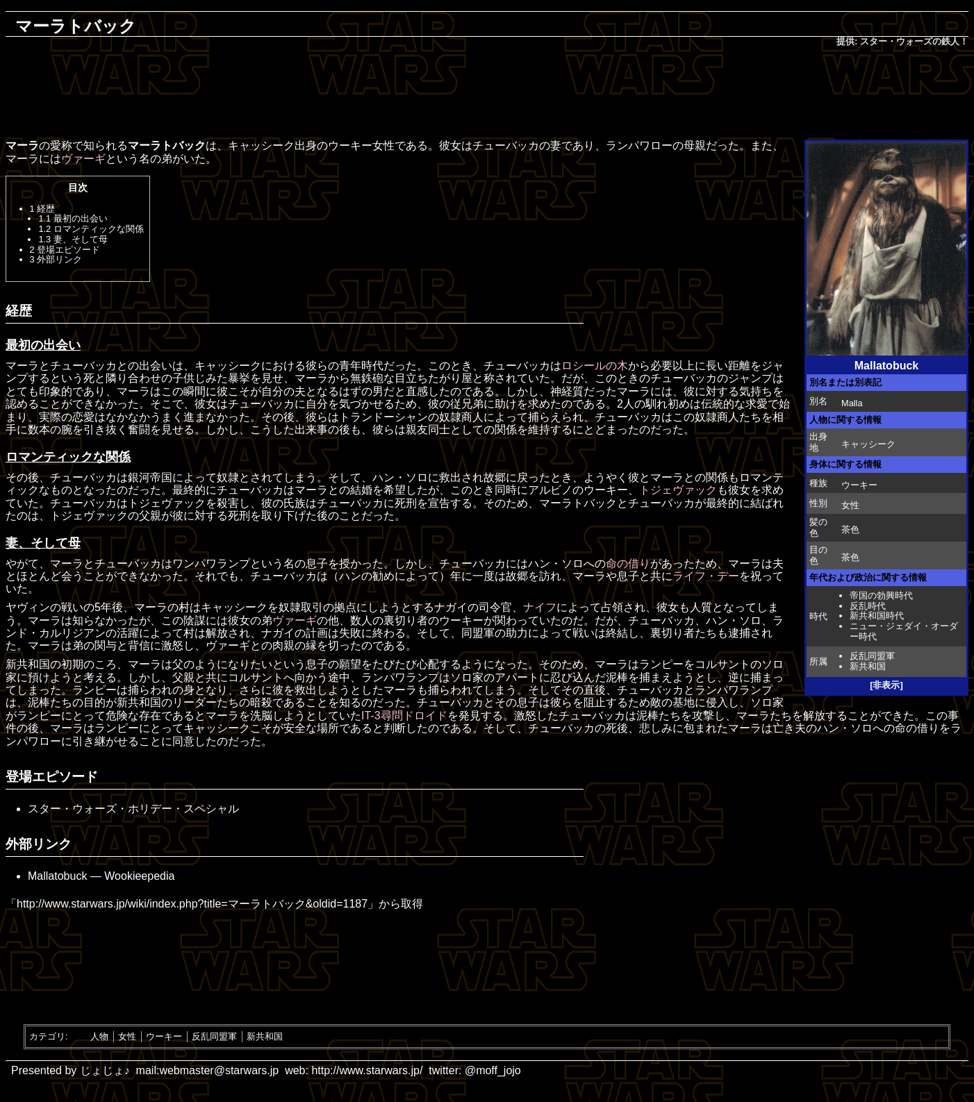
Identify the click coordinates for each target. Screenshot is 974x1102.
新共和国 (868, 666)
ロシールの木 (594, 365)
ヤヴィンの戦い (44, 607)
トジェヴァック (678, 490)
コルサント (722, 664)
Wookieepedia (139, 876)
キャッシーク (868, 444)
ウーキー (859, 485)
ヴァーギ (83, 159)
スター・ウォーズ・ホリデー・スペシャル (133, 809)
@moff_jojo (493, 1070)
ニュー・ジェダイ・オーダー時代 (904, 631)
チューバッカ (505, 145)
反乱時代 (868, 606)
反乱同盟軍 (872, 656)
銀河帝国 (150, 477)
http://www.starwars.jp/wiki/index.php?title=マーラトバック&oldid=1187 (192, 904)
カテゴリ (47, 1036)
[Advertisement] (487, 94)
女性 (127, 1036)
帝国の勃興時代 (881, 595)
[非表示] (886, 685)
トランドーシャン (383, 417)
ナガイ (451, 607)
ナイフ (539, 607)
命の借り (628, 563)
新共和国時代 (877, 615)
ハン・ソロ (400, 477)
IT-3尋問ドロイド (404, 715)
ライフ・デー (705, 576)
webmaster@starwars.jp (219, 1070)
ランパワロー (639, 145)
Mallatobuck (57, 876)
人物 (99, 1036)
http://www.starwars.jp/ (366, 1070)
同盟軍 (478, 633)
